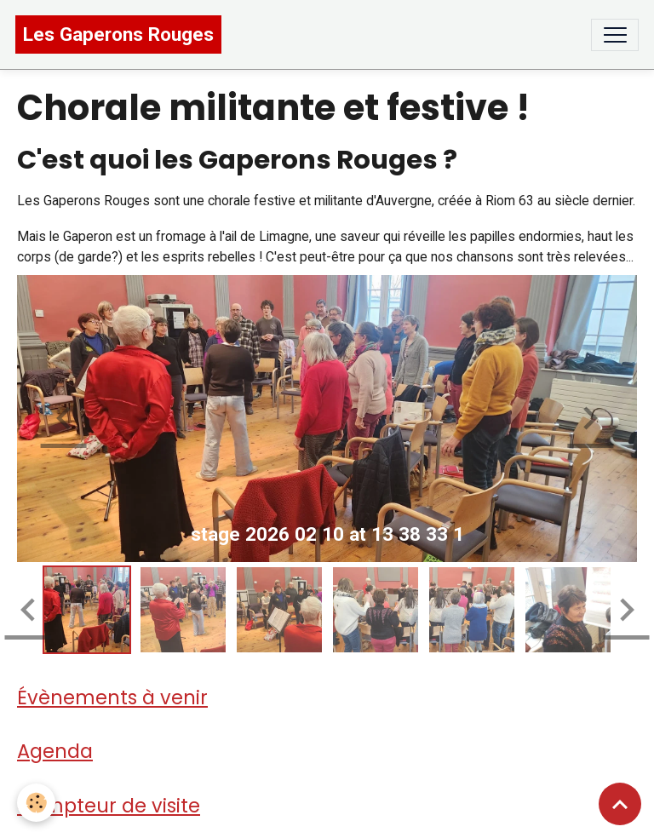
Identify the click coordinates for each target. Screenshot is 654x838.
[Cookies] (36, 802)
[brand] (118, 34)
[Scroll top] (620, 804)
